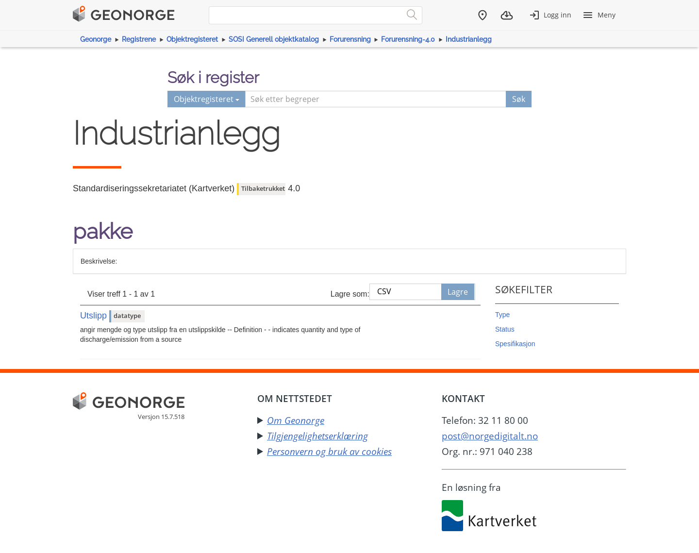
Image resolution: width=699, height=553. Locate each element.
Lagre (458, 291)
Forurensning (350, 39)
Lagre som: (350, 294)
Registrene (139, 39)
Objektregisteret (192, 39)
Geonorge (95, 39)
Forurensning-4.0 (408, 39)
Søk (518, 99)
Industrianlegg (469, 39)
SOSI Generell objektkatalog (274, 39)
